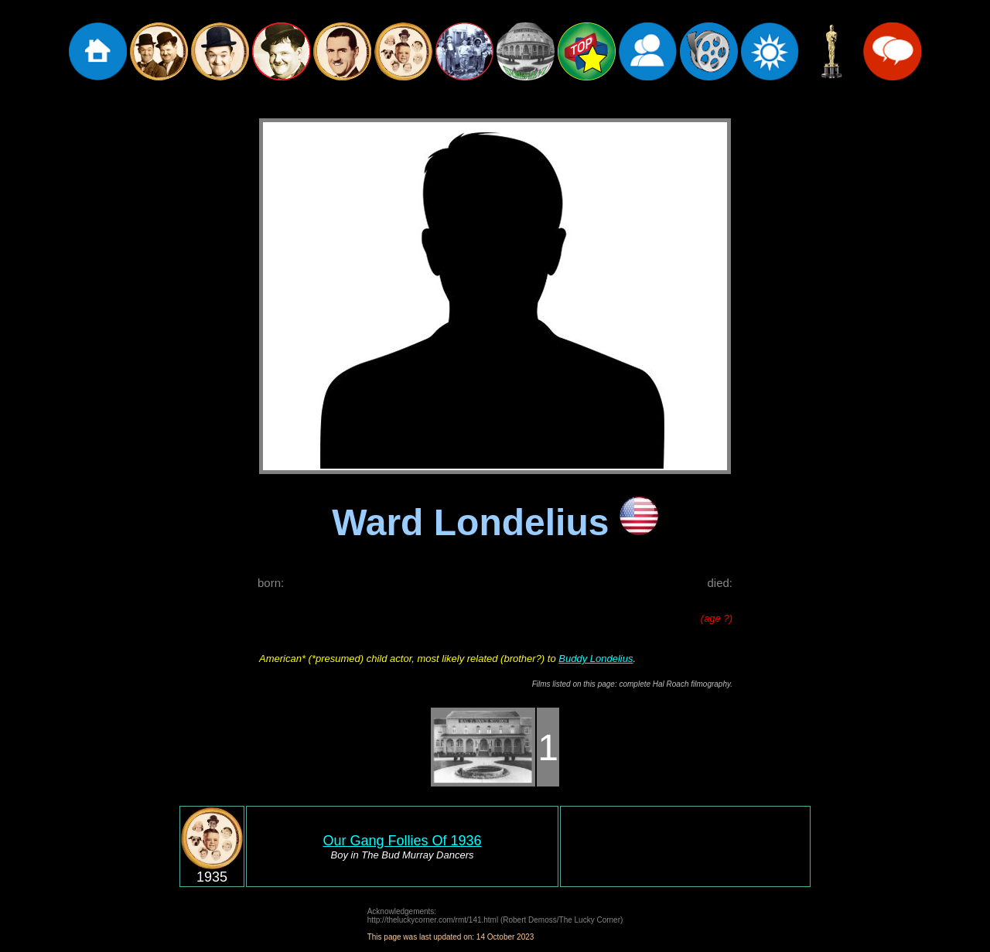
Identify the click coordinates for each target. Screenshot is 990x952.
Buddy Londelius (595, 658)
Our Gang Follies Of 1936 (402, 840)
